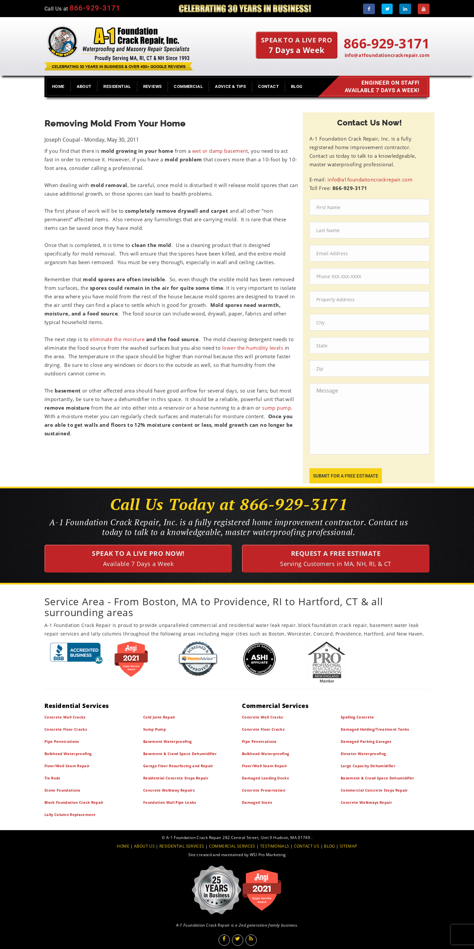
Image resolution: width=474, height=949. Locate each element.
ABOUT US (144, 846)
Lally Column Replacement (69, 814)
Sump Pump (154, 729)
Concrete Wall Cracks (65, 717)
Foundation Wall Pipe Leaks (169, 802)
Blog (297, 86)
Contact (268, 86)
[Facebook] (369, 9)
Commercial (188, 86)
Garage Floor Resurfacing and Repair (178, 765)
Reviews (152, 86)
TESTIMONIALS (274, 846)
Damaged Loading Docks (265, 777)
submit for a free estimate (345, 475)
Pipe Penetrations (61, 741)
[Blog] (251, 940)
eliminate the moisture (117, 339)
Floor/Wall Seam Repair (67, 765)
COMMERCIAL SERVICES (232, 846)
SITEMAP (348, 846)
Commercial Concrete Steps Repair (374, 790)
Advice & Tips (230, 86)
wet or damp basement (220, 151)
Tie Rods (52, 777)
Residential (117, 86)
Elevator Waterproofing (363, 753)
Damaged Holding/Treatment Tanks (375, 729)
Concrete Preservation (263, 790)
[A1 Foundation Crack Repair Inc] (118, 46)
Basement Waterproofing (167, 741)
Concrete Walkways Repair (366, 802)
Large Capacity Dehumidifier (368, 765)
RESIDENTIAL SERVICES (181, 846)
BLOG (329, 846)
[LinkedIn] (405, 9)
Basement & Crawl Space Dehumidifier (180, 753)
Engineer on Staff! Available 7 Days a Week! (380, 86)
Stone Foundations (62, 790)
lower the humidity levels (252, 347)
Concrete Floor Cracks (65, 729)
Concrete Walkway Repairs (169, 790)
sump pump (276, 407)
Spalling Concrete (357, 717)
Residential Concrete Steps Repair (175, 777)
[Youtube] (424, 9)
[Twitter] (387, 9)
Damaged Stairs (257, 802)
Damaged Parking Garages (366, 741)
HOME (123, 846)
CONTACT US (307, 846)
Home (58, 86)
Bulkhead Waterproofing (68, 753)
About (84, 86)
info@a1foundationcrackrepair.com (387, 55)
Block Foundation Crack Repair (74, 802)
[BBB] (76, 653)
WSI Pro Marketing (268, 854)
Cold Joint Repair (159, 717)
